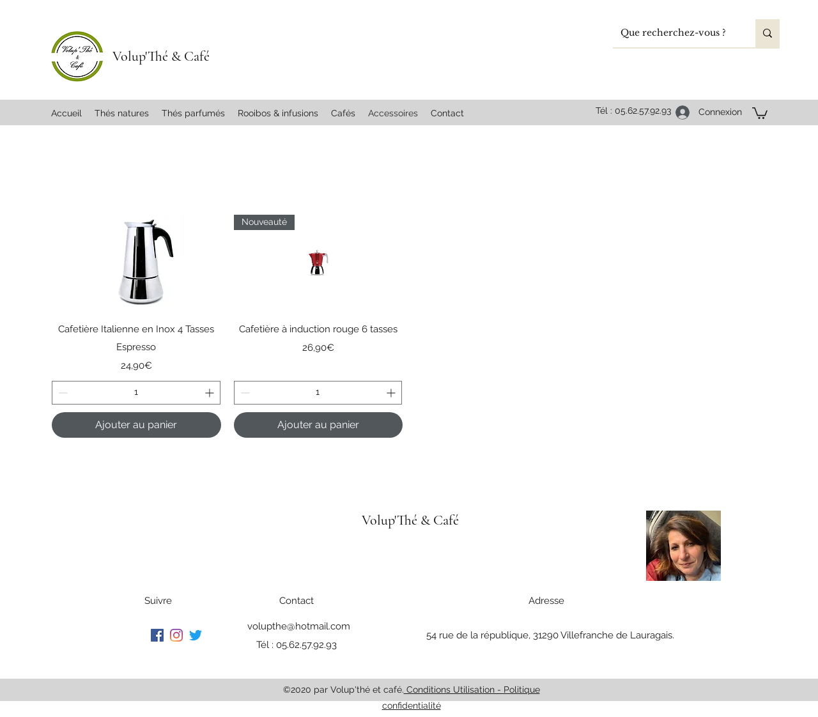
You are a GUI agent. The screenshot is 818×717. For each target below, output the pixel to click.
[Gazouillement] (195, 635)
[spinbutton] (136, 393)
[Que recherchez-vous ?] (675, 33)
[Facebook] (157, 635)
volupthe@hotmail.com (298, 626)
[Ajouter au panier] (136, 425)
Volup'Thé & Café (161, 56)
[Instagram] (176, 635)
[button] (760, 112)
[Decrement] (62, 393)
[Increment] (211, 393)
